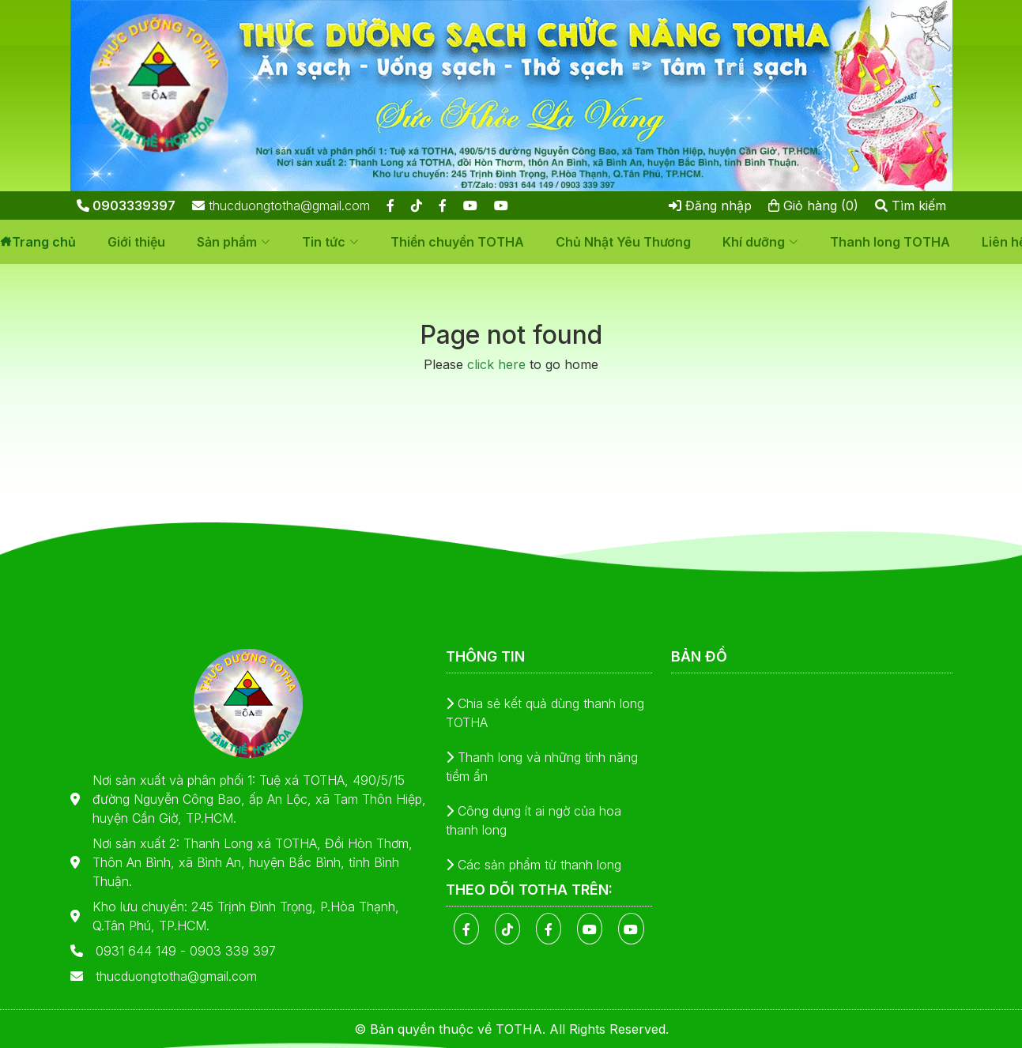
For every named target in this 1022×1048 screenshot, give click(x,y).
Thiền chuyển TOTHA (457, 242)
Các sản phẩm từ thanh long (533, 865)
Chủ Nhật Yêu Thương (623, 242)
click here (496, 364)
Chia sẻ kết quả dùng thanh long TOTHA (545, 713)
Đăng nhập (710, 205)
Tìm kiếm (910, 205)
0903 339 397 (233, 951)
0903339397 (126, 205)
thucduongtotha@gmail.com (281, 205)
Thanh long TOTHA (890, 242)
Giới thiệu (136, 242)
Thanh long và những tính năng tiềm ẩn (542, 766)
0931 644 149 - (143, 951)
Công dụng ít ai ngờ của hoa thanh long (533, 820)
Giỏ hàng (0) (813, 205)
